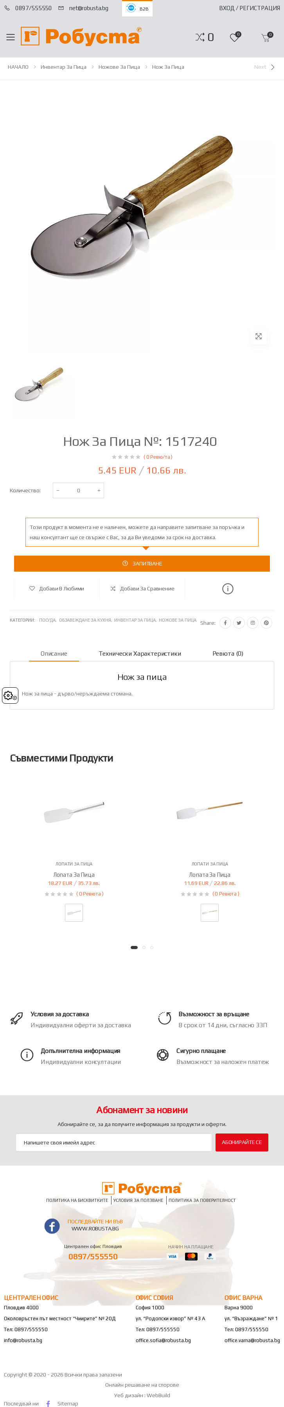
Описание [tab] (54, 653)
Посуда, (49, 620)
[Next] (265, 67)
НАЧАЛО (18, 67)
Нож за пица (168, 67)
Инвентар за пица (63, 67)
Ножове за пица (119, 67)
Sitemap (68, 1403)
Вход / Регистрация (249, 8)
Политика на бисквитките (77, 1200)
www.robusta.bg (95, 1228)
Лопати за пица (74, 864)
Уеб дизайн (129, 1395)
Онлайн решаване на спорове (142, 1385)
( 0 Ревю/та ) (158, 456)
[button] (210, 37)
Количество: (25, 490)
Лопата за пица (74, 874)
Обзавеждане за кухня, (86, 620)
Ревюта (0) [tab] (227, 653)
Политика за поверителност (202, 1200)
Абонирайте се (242, 1142)
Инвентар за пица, (136, 620)
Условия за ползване (138, 1200)
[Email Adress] (114, 1142)
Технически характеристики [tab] (140, 653)
